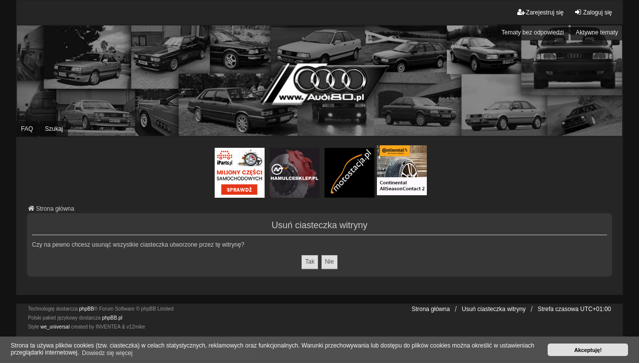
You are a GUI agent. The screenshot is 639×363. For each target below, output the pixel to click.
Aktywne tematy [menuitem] (597, 32)
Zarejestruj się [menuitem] (540, 12)
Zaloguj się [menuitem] (593, 12)
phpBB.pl (112, 318)
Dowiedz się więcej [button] (107, 353)
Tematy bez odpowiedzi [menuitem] (533, 32)
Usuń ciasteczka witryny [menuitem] (494, 309)
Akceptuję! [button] (588, 350)
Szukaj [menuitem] (54, 128)
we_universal (54, 327)
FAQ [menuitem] (27, 128)
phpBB (86, 309)
